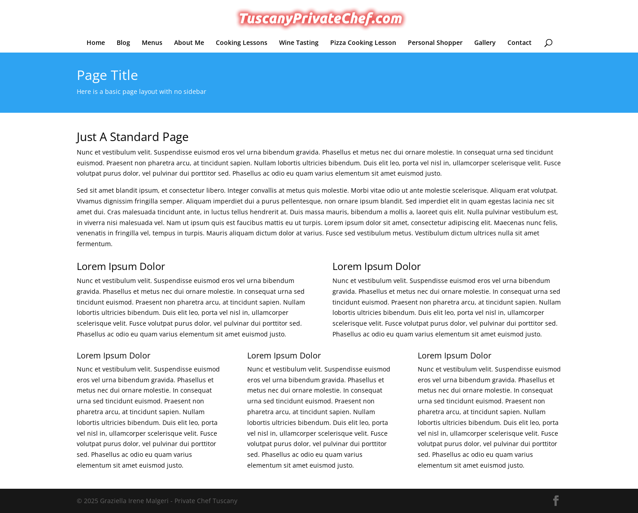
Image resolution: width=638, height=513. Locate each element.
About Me (189, 43)
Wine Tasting (299, 43)
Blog (123, 43)
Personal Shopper (435, 43)
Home (96, 43)
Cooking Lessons (241, 43)
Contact (519, 43)
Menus (152, 43)
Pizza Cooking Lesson (363, 43)
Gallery (485, 43)
